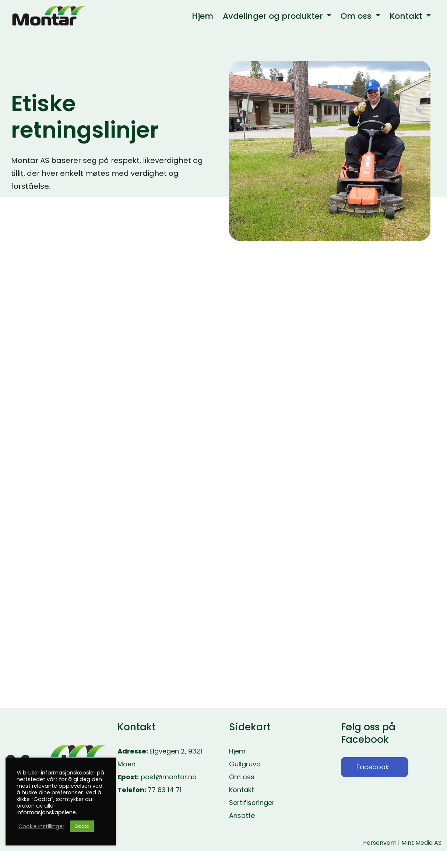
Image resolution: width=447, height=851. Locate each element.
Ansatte (242, 815)
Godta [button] (81, 826)
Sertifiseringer (252, 802)
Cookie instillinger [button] (41, 826)
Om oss (241, 776)
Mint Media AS (421, 842)
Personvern (380, 842)
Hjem (237, 751)
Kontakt (241, 789)
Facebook (372, 767)
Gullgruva (245, 764)
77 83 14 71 (165, 789)
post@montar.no (169, 776)
